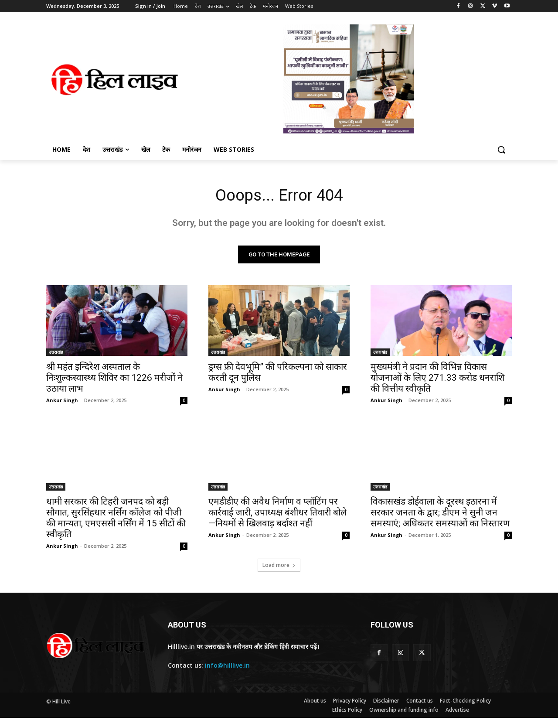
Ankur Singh (62, 402)
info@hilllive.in (227, 667)
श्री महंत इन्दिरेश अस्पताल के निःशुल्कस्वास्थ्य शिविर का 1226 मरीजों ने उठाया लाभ (114, 380)
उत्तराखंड (56, 354)
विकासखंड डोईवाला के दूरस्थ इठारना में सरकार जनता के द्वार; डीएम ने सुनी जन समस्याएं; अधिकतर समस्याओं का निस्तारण (440, 514)
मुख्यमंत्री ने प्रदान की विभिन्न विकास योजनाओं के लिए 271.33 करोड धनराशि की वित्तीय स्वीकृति (437, 380)
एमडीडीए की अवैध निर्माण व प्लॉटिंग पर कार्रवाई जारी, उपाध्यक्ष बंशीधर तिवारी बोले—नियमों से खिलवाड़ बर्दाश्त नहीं (277, 514)
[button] (501, 149)
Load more (279, 567)
